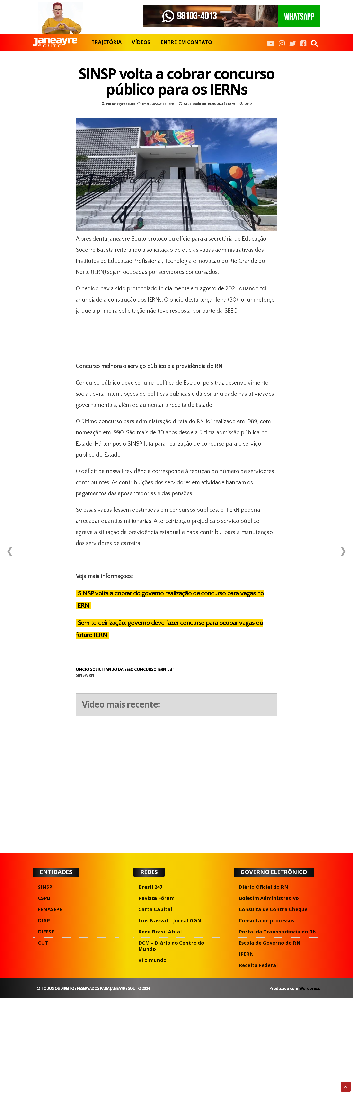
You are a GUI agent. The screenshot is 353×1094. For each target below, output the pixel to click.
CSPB (44, 898)
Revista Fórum (156, 898)
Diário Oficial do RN (263, 887)
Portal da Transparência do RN (278, 931)
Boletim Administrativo (269, 898)
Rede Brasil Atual (160, 931)
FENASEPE (50, 909)
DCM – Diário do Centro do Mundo (171, 946)
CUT (43, 943)
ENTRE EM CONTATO (186, 42)
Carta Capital (155, 909)
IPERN (246, 954)
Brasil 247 (150, 887)
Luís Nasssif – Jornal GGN (169, 920)
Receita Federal (258, 965)
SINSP (45, 887)
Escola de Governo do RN (269, 943)
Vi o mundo (152, 960)
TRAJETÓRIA (106, 42)
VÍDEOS (141, 42)
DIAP (44, 920)
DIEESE (46, 931)
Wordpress (309, 988)
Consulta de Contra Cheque (273, 909)
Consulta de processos (266, 920)
